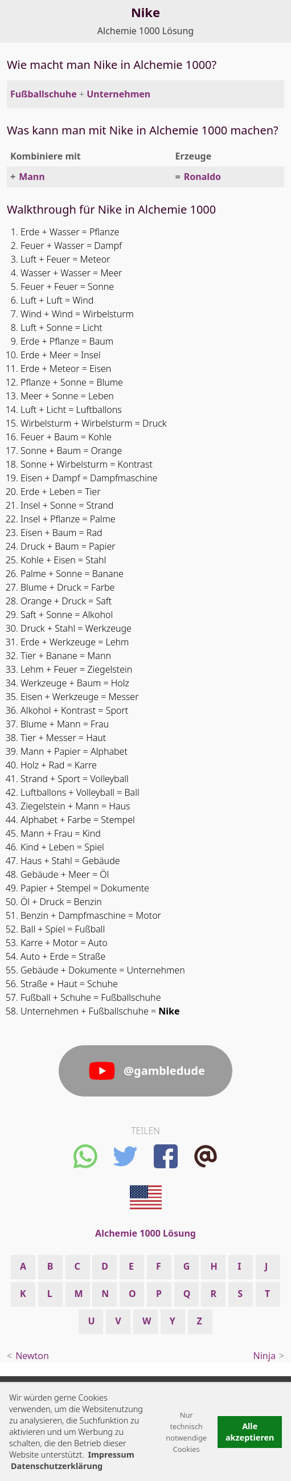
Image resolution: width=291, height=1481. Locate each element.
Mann (31, 176)
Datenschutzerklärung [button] (57, 1465)
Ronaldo (202, 176)
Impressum (111, 1454)
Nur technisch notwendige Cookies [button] (186, 1432)
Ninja (264, 1355)
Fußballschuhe (43, 94)
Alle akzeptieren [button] (250, 1432)
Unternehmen (118, 94)
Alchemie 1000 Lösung (145, 30)
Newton (32, 1355)
